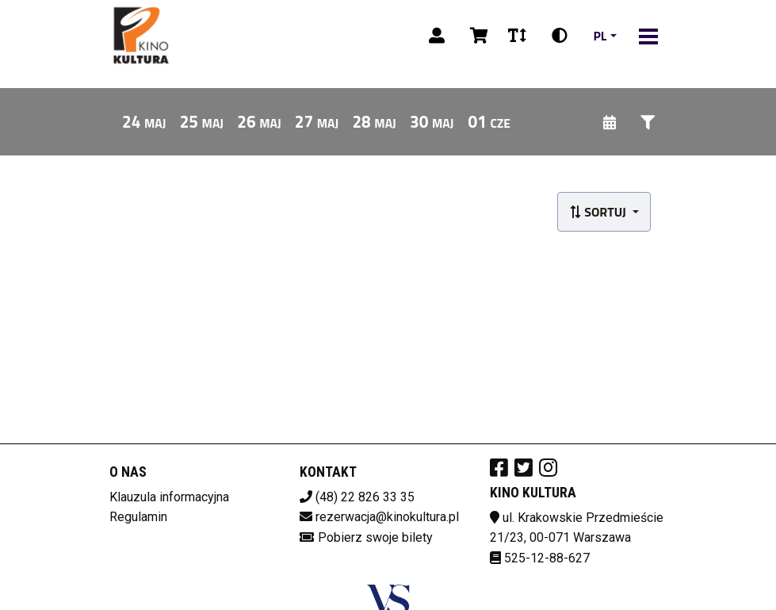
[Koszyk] (476, 36)
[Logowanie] (436, 36)
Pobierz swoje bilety (375, 537)
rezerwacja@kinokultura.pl (387, 516)
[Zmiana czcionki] (517, 35)
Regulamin (138, 516)
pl (599, 35)
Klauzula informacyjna (169, 496)
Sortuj (599, 211)
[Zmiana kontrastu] (559, 35)
